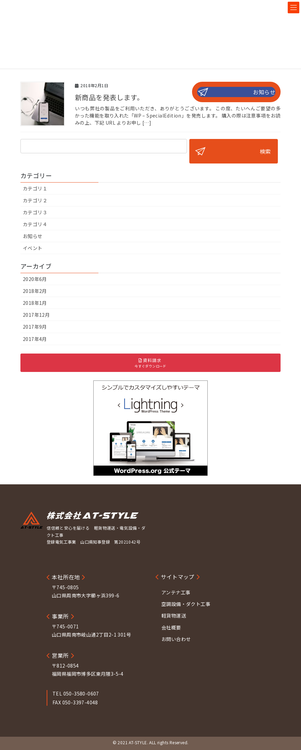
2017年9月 (35, 326)
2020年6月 (35, 279)
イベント (33, 248)
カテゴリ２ (35, 200)
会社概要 (171, 627)
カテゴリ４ (35, 224)
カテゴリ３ (35, 212)
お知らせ (264, 92)
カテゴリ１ (35, 188)
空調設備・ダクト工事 (185, 603)
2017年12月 (36, 314)
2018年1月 (35, 302)
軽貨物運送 (173, 615)
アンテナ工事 (175, 592)
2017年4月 (35, 338)
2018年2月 (35, 290)
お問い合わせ (176, 639)
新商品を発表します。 (109, 97)
